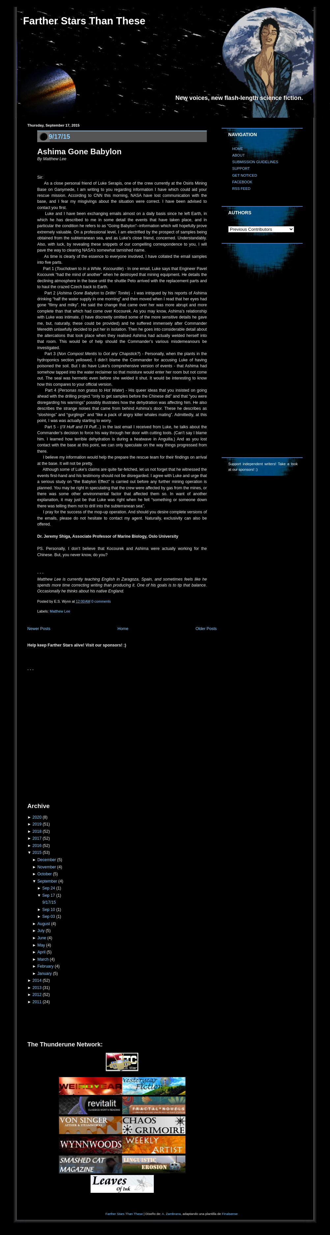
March (42, 959)
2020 (37, 817)
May (41, 945)
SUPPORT (241, 168)
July (40, 930)
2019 (37, 824)
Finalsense (230, 1214)
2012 (37, 994)
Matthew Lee (60, 611)
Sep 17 (48, 895)
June (41, 938)
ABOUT (238, 155)
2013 (37, 987)
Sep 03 (48, 916)
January (44, 973)
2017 (37, 838)
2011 (37, 1002)
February (45, 966)
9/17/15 (59, 136)
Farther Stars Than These (84, 21)
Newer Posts (38, 628)
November (46, 867)
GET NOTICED (244, 175)
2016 (37, 845)
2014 (37, 980)
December (46, 860)
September (47, 881)
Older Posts (206, 628)
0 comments (101, 601)
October (44, 874)
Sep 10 (48, 909)
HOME (237, 149)
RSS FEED (241, 189)
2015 (37, 852)
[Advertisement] (62, 734)
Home (123, 628)
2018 (37, 831)
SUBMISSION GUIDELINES (255, 162)
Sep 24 (48, 888)
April (41, 952)
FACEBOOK (242, 182)
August (43, 923)
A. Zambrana (171, 1214)
